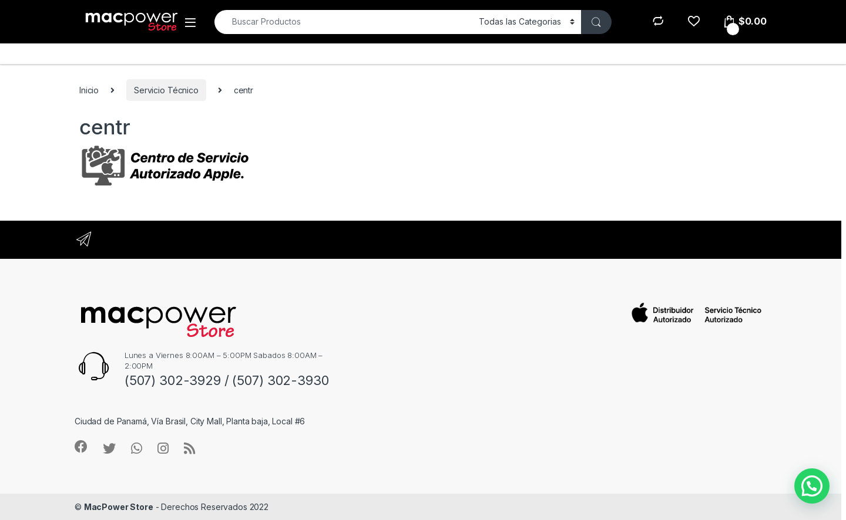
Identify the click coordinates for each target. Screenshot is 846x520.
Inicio (89, 90)
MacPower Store (118, 507)
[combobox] (343, 22)
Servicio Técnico (166, 90)
